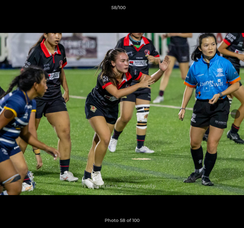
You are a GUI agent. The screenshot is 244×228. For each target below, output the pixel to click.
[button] (221, 9)
